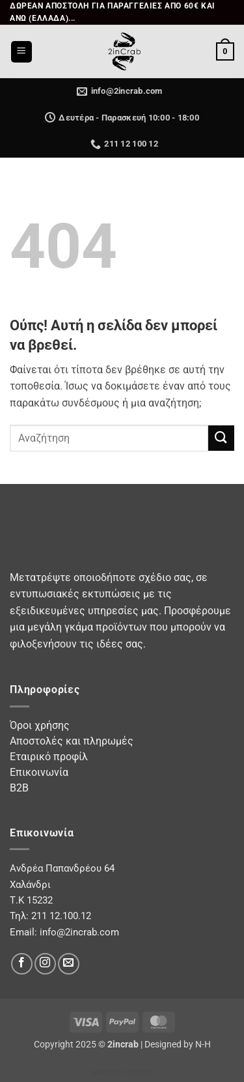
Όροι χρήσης (40, 725)
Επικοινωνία (39, 772)
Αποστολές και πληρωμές (71, 741)
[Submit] (221, 438)
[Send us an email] (68, 964)
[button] (21, 52)
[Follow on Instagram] (45, 964)
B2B (19, 788)
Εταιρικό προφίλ (49, 756)
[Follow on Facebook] (22, 964)
